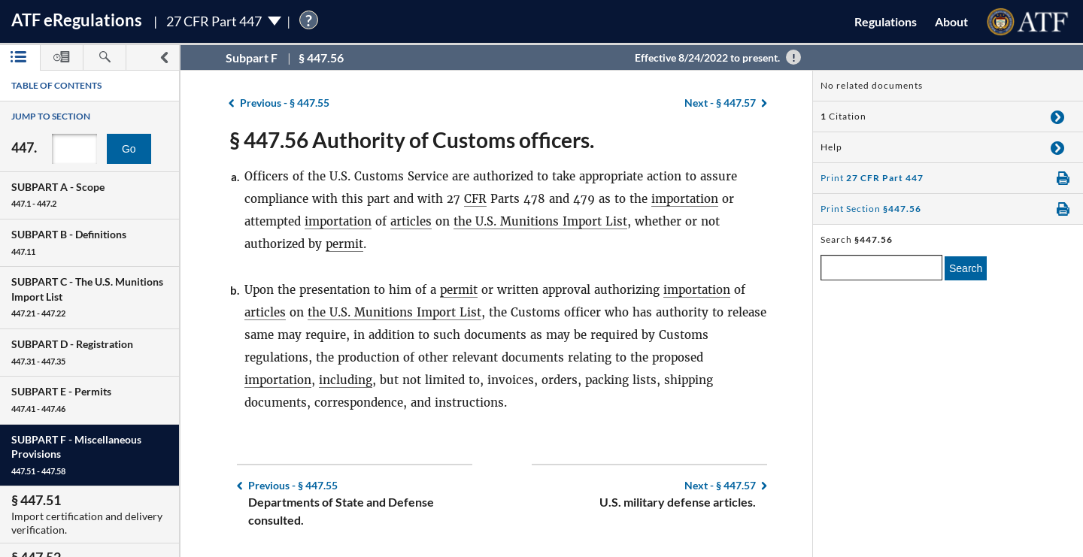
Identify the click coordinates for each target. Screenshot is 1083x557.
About (951, 21)
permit (344, 244)
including (345, 380)
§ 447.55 (284, 102)
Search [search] (965, 268)
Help (831, 147)
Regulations (885, 21)
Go (129, 149)
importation (684, 199)
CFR (475, 199)
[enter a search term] (881, 267)
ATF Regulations (76, 20)
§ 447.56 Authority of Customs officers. (411, 140)
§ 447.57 (720, 102)
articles (411, 221)
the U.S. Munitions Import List (540, 221)
